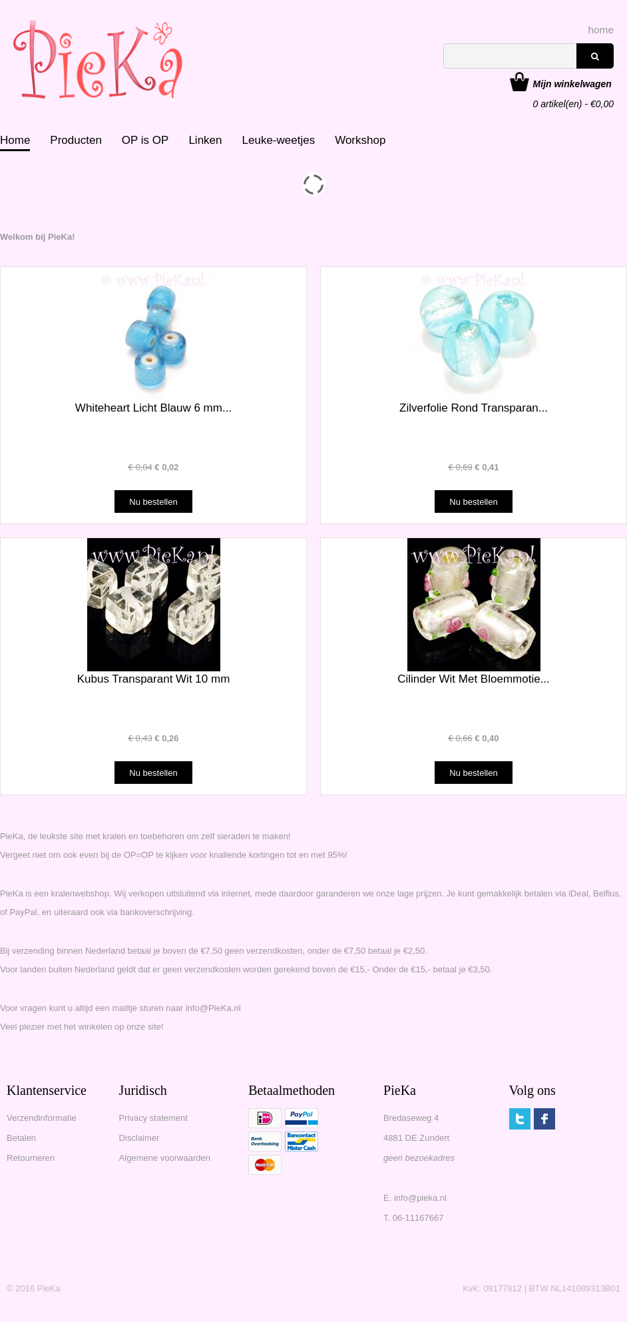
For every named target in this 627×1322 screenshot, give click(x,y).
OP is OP (145, 140)
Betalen (21, 1138)
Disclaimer (139, 1138)
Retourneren (31, 1158)
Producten (76, 140)
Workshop (360, 140)
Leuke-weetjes (278, 140)
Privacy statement (153, 1118)
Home (15, 140)
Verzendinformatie (42, 1118)
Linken (205, 140)
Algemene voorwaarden (164, 1158)
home (601, 29)
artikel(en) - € (573, 85)
